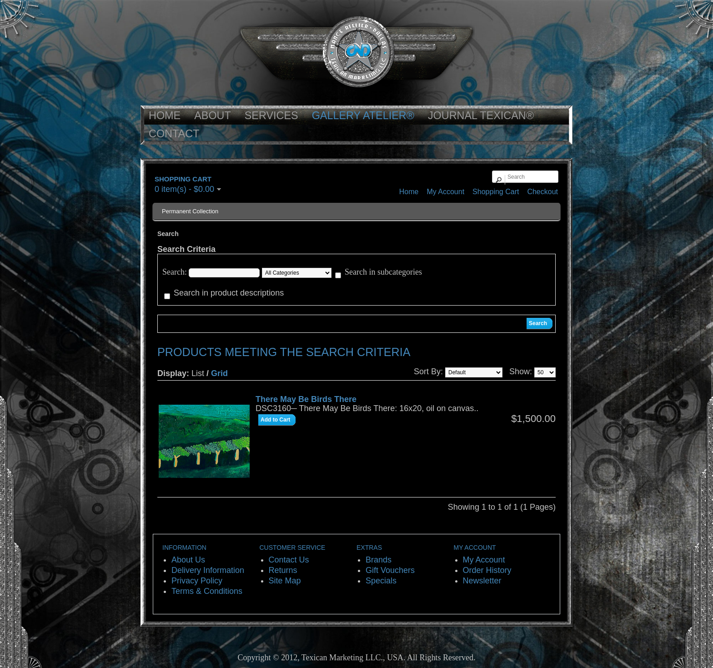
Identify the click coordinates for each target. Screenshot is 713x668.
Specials (381, 580)
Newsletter (482, 580)
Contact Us (289, 559)
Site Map (285, 580)
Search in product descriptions (229, 292)
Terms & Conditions (206, 591)
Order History (487, 570)
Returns (283, 570)
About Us (188, 559)
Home (409, 192)
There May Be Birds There (306, 399)
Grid (219, 373)
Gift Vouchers (390, 570)
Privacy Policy (196, 580)
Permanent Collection (190, 211)
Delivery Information (207, 570)
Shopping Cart (495, 192)
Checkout (542, 192)
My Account (445, 192)
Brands (379, 559)
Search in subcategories (383, 271)
